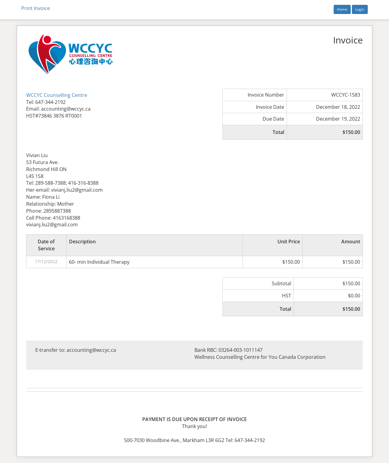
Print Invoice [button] (35, 8)
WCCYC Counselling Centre (56, 95)
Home (342, 9)
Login (359, 9)
